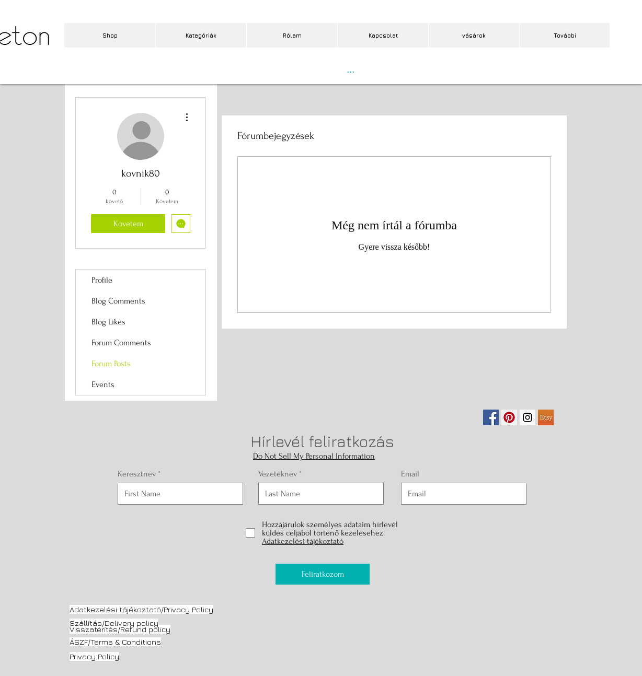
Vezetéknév (277, 474)
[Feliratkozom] (323, 574)
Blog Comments (118, 301)
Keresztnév (137, 474)
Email (410, 474)
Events (102, 384)
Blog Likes (108, 322)
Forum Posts (111, 363)
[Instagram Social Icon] (527, 417)
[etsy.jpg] (546, 417)
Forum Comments (121, 342)
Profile (101, 280)
